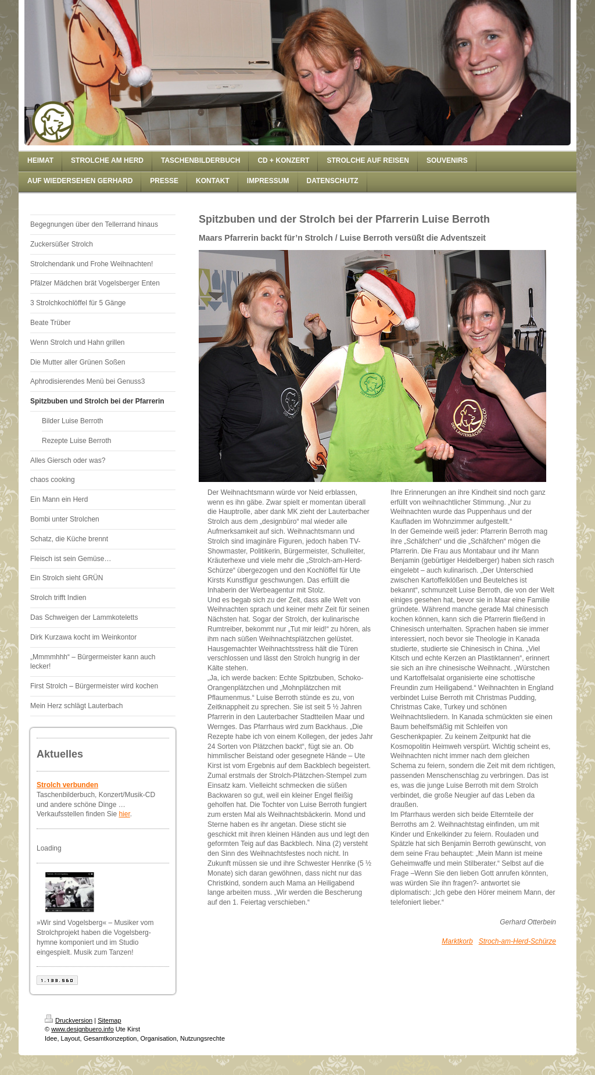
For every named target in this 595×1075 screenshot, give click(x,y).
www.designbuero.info (82, 1029)
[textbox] (473, 722)
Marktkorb (457, 941)
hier (124, 814)
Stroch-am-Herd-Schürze (517, 941)
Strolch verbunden (67, 785)
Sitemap (109, 1020)
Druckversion (68, 1020)
